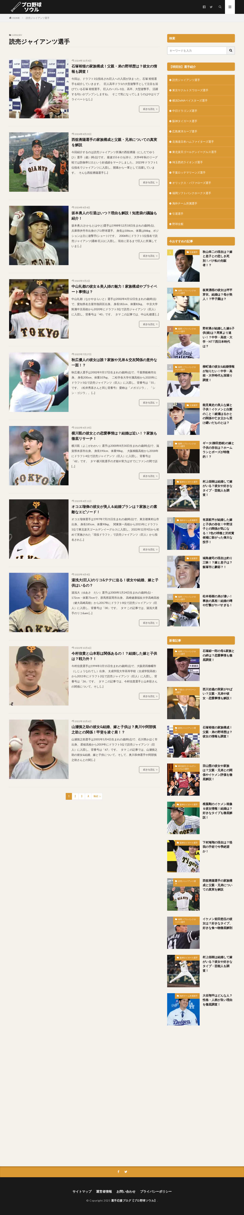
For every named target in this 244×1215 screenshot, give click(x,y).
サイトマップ (82, 1191)
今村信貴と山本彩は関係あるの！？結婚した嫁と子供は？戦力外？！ (114, 656)
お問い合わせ (125, 1191)
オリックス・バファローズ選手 (191, 182)
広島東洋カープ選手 (184, 131)
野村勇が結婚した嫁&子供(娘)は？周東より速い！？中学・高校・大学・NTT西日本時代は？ (218, 337)
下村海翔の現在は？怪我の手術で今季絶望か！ (217, 846)
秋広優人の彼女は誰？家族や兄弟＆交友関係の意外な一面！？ (114, 362)
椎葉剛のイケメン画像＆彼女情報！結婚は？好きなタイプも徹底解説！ (217, 810)
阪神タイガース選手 (184, 121)
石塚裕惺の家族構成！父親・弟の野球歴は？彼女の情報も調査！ (114, 69)
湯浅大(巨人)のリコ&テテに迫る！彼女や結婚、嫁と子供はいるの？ (114, 582)
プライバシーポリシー (156, 1191)
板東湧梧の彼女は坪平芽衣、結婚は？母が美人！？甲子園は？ (217, 294)
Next (96, 796)
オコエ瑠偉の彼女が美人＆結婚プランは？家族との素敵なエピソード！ (114, 509)
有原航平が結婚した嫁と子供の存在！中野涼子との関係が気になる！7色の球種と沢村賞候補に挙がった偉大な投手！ (218, 531)
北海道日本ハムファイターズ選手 (193, 141)
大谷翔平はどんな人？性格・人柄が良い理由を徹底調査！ (217, 1000)
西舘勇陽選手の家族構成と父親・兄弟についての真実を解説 (114, 142)
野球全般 (177, 224)
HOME (16, 17)
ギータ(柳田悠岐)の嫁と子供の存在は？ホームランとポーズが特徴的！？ (218, 449)
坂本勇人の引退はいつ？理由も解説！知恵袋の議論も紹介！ (114, 215)
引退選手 (177, 213)
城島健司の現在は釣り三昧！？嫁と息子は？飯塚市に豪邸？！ (217, 562)
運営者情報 (104, 1191)
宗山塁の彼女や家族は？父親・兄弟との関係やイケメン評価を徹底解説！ (217, 772)
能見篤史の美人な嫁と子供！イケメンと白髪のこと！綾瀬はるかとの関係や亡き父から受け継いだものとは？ (217, 413)
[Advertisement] (201, 1094)
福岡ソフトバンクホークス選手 (191, 193)
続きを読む (149, 108)
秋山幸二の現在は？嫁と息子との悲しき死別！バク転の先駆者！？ (217, 258)
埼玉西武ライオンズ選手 (187, 162)
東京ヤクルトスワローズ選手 (190, 90)
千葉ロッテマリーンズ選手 (189, 172)
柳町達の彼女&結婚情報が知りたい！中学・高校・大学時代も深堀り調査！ (218, 373)
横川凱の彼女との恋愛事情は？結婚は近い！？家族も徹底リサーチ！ (114, 436)
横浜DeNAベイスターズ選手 (190, 100)
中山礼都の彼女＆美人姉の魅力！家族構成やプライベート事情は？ (114, 289)
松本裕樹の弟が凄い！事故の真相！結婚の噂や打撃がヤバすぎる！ (217, 600)
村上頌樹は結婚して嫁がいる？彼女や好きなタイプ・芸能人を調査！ (217, 488)
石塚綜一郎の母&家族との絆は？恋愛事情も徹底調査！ (218, 655)
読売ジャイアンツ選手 (38, 17)
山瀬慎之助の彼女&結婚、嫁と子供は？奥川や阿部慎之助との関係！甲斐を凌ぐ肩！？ (113, 729)
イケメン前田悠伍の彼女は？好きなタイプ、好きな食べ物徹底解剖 (217, 923)
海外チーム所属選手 (184, 203)
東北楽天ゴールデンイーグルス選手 (194, 152)
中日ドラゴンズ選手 (184, 110)
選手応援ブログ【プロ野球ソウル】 (134, 1200)
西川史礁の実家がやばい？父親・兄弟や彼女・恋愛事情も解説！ (217, 693)
